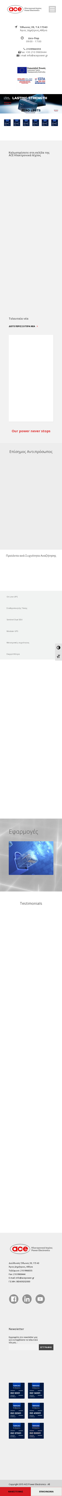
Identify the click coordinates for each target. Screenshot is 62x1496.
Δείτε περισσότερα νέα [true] (23, 326)
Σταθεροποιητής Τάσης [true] (17, 608)
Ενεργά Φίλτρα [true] (13, 654)
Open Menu (52, 9)
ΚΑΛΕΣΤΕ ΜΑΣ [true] (15, 1491)
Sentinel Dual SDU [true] (14, 619)
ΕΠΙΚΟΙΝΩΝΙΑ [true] (46, 1491)
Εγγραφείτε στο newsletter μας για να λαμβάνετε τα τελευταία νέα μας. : (23, 1340)
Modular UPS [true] (12, 631)
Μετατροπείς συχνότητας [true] (18, 642)
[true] (24, 8)
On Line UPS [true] (12, 596)
